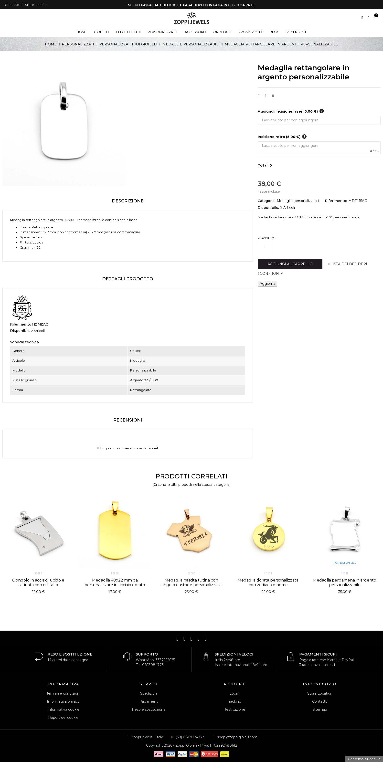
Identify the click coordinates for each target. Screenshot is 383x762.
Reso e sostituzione (149, 709)
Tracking (234, 701)
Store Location (319, 693)
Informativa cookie (63, 709)
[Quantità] (265, 246)
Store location (36, 5)
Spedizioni (149, 693)
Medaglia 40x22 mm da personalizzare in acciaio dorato (115, 582)
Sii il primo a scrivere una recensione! (127, 448)
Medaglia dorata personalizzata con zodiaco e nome (268, 582)
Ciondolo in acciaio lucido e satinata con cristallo (38, 582)
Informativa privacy (63, 701)
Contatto (12, 5)
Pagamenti (149, 701)
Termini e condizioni (63, 693)
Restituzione (234, 709)
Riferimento (20, 324)
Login (234, 693)
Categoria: (266, 201)
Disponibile (20, 330)
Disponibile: (268, 207)
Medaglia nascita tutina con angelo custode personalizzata (191, 582)
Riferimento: (336, 201)
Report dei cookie (63, 717)
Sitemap (320, 709)
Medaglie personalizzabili (298, 201)
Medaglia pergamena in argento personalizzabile (344, 582)
